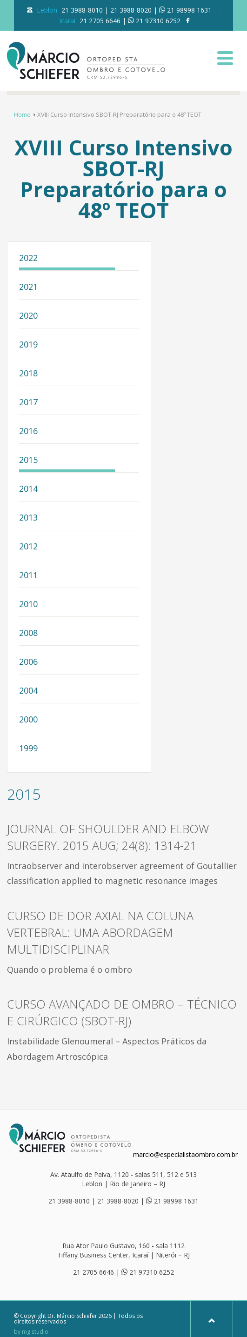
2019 (28, 345)
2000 (28, 720)
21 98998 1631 (189, 10)
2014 (28, 489)
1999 (28, 749)
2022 (28, 258)
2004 (28, 691)
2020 (28, 316)
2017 (28, 403)
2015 (28, 460)
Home (22, 114)
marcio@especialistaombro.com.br (185, 1154)
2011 (28, 576)
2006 (28, 662)
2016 (28, 431)
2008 (28, 633)
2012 (28, 547)
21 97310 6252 (158, 20)
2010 (28, 604)
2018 (28, 374)
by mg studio (31, 1332)
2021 (28, 287)
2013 (28, 518)
